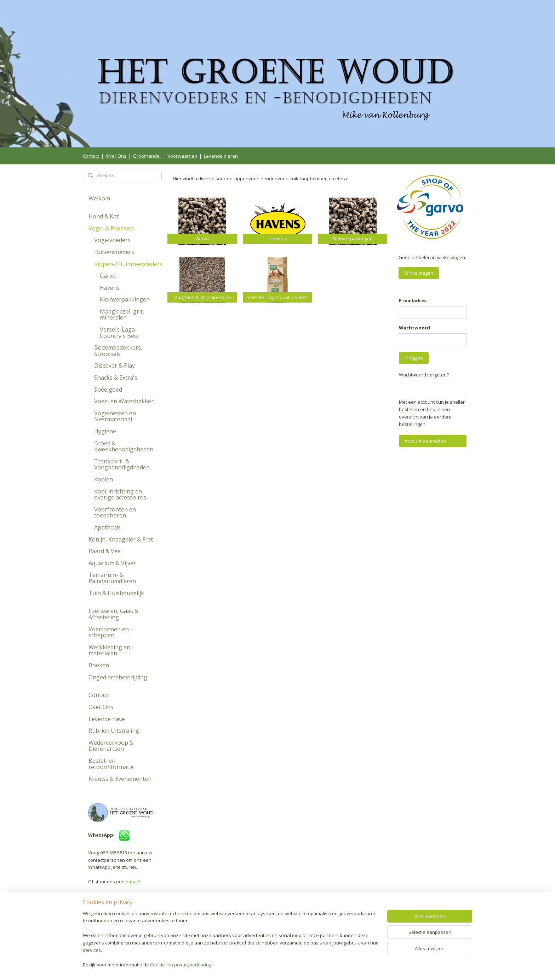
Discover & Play (114, 365)
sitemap (255, 964)
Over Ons (116, 156)
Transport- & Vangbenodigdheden (122, 464)
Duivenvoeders (114, 252)
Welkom (99, 198)
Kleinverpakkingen (125, 299)
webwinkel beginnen (297, 964)
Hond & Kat (103, 216)
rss (270, 964)
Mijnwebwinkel (358, 964)
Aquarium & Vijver (112, 563)
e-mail (132, 881)
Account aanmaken (425, 441)
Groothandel (147, 156)
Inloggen (414, 358)
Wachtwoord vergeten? (424, 375)
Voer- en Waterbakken (124, 401)
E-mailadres (413, 300)
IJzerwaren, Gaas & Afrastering (113, 614)
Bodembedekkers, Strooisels (118, 351)
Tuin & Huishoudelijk (116, 593)
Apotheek (107, 527)
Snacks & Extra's (115, 377)
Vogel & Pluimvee (111, 228)
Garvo (108, 276)
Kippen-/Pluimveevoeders (128, 264)
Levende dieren (221, 156)
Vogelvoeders (112, 240)
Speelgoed (108, 389)
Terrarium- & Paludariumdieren (112, 578)
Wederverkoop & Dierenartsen (110, 746)
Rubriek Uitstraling (113, 731)
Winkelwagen (418, 273)
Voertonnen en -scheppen (110, 632)
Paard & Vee (104, 551)
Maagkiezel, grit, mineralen (122, 315)
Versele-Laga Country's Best (119, 333)
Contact (91, 156)
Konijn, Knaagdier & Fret (120, 539)
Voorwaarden (182, 156)
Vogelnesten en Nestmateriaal (115, 416)
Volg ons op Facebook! (118, 929)
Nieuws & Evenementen (119, 779)
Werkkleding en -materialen (111, 650)
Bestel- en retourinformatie (111, 764)
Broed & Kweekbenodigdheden (123, 446)
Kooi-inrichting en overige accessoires (120, 494)
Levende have (106, 719)
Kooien (103, 479)
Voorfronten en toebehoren (115, 512)
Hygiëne (105, 431)
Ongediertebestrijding (117, 677)
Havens (110, 288)
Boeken (98, 665)
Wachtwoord (414, 327)
